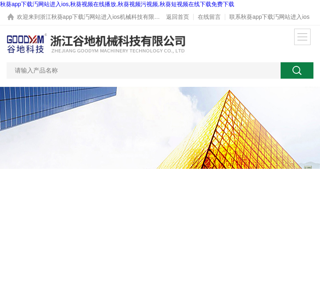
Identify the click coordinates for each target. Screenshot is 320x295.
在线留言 (209, 17)
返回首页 (177, 17)
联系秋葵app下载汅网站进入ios (269, 17)
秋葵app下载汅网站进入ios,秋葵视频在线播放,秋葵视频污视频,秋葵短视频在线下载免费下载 (117, 4)
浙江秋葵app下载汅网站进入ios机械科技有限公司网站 (108, 17)
